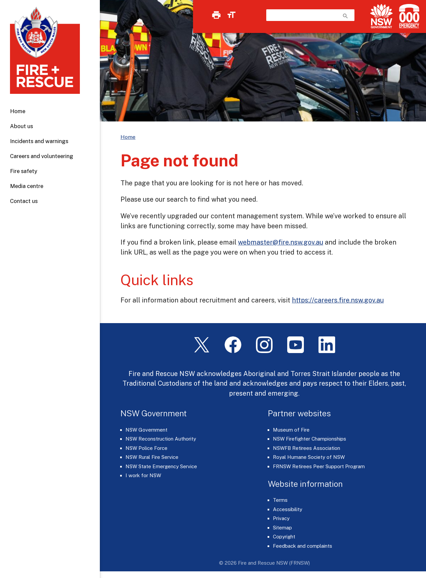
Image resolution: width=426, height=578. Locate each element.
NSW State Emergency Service (161, 466)
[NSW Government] (381, 16)
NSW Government (146, 430)
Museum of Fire (291, 430)
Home (17, 111)
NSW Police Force (146, 448)
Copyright (284, 536)
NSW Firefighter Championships (309, 439)
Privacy (281, 518)
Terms (280, 500)
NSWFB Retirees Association (306, 448)
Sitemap (282, 527)
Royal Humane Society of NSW (309, 457)
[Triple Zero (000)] (407, 16)
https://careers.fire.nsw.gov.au (338, 300)
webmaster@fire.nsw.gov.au (280, 242)
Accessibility (287, 509)
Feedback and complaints (302, 546)
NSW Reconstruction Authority (160, 439)
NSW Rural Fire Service (151, 457)
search (345, 16)
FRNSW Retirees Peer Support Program (319, 466)
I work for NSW (143, 475)
